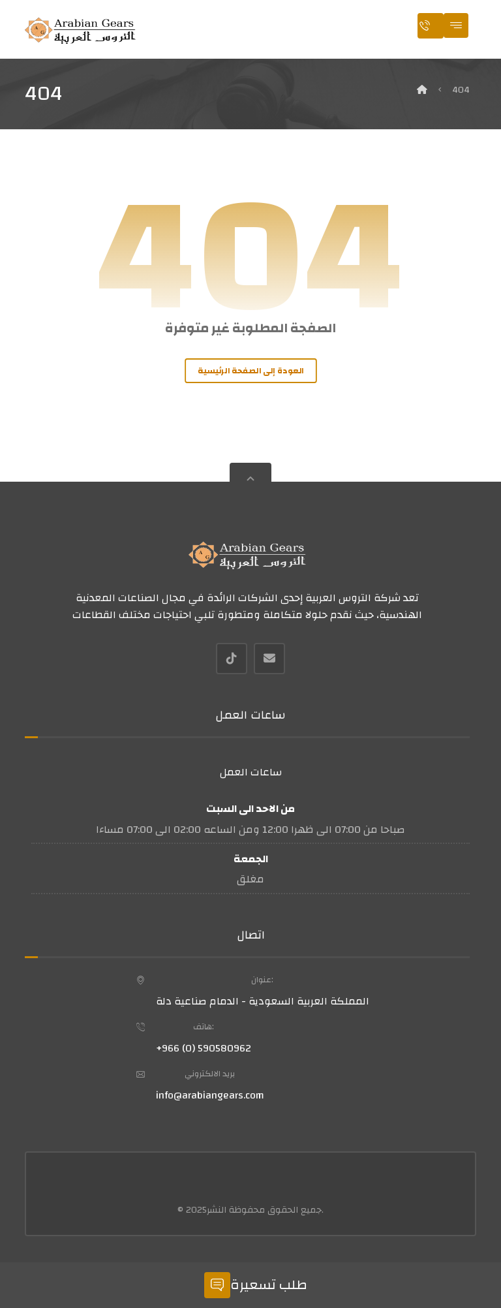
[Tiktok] (231, 658)
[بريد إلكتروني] (269, 658)
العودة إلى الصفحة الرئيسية (251, 370)
